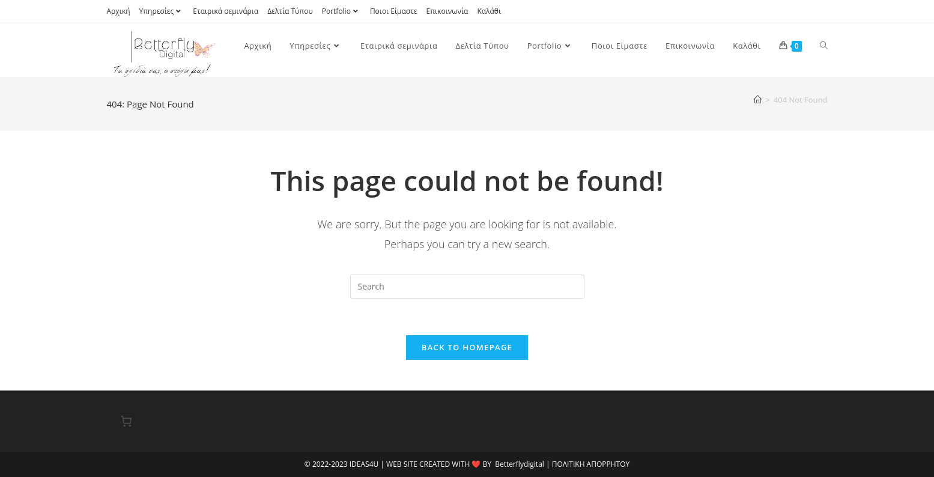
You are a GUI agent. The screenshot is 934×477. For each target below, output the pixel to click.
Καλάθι (489, 11)
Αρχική (118, 11)
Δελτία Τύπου (290, 11)
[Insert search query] (467, 287)
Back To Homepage (467, 347)
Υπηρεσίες (161, 11)
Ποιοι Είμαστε (393, 11)
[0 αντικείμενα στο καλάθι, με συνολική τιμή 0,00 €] (126, 421)
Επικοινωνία (447, 11)
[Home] (758, 99)
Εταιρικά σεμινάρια (225, 11)
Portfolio (341, 11)
